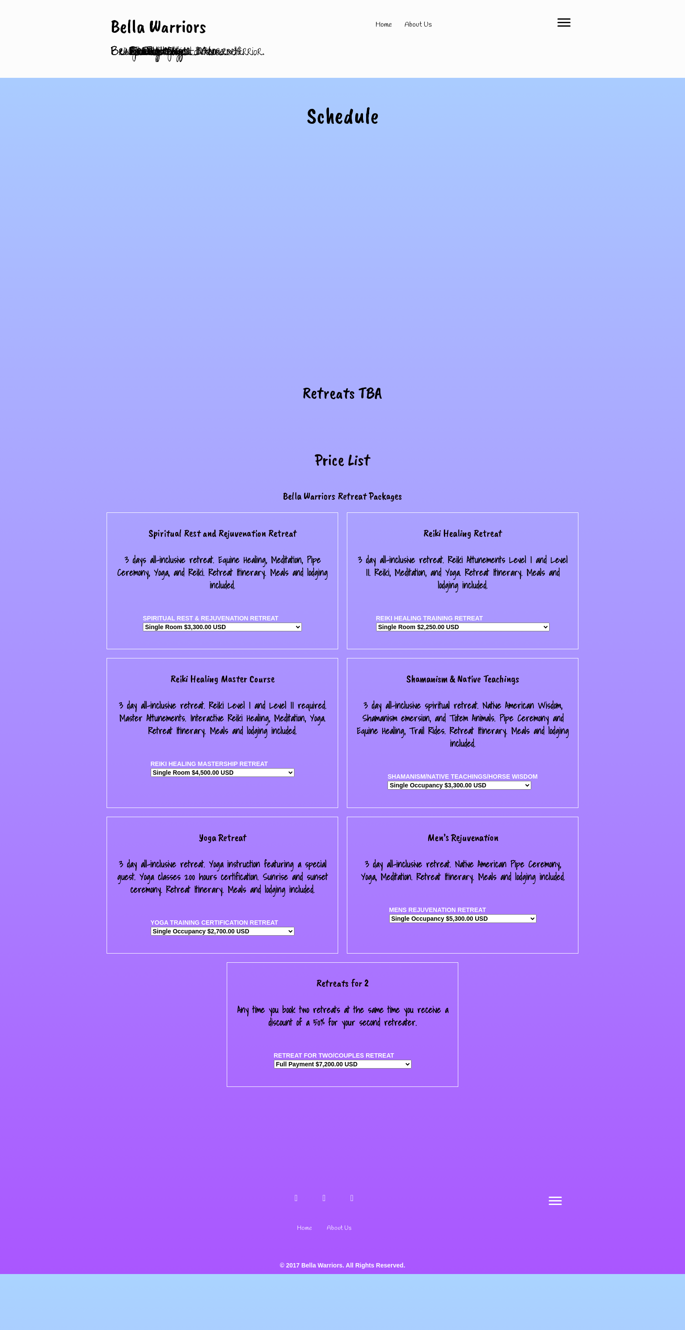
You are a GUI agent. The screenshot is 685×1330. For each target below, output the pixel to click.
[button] (296, 1254)
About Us (418, 24)
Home (383, 24)
